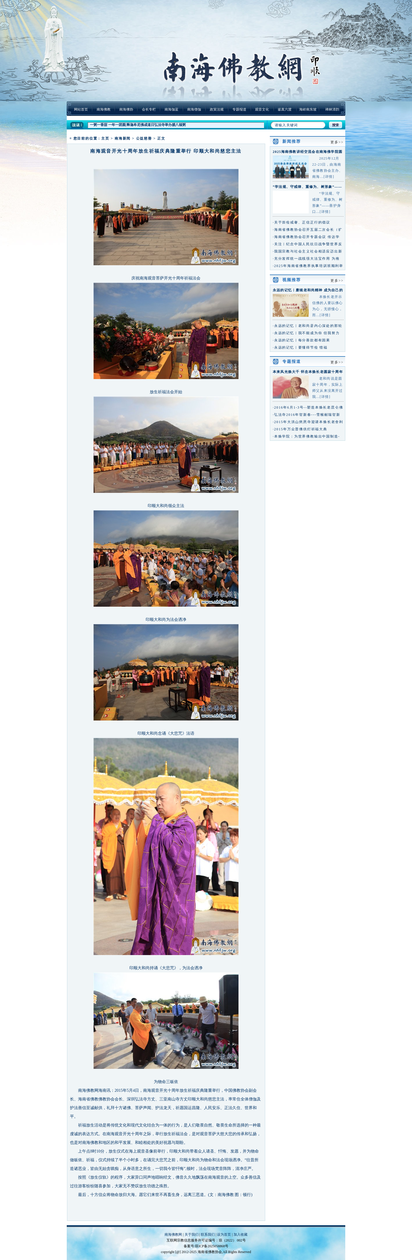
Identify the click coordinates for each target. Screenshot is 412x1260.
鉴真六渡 (285, 109)
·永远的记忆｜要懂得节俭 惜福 (300, 347)
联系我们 (208, 1234)
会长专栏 (149, 109)
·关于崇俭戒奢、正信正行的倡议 (301, 222)
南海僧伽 (194, 109)
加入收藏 (240, 1234)
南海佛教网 (173, 1234)
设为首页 (224, 1234)
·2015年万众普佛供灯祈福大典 (300, 429)
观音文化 (262, 109)
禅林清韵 (332, 109)
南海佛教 (104, 109)
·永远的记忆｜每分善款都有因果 (301, 340)
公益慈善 (144, 138)
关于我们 (191, 1234)
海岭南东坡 (308, 109)
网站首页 (81, 109)
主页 (105, 138)
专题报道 (239, 109)
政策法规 (217, 109)
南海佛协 (126, 109)
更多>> (337, 142)
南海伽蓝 (171, 109)
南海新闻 (123, 138)
